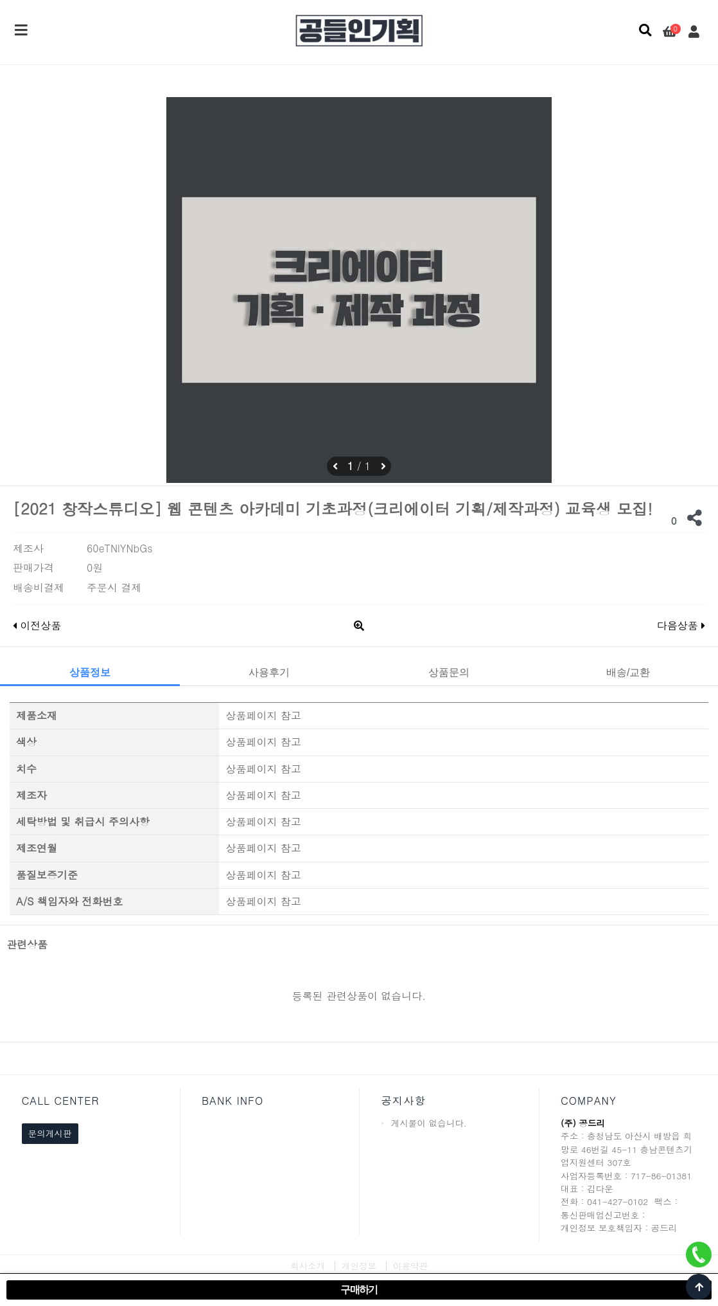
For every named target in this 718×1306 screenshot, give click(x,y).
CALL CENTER (61, 1100)
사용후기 (269, 672)
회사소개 (307, 1266)
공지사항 (403, 1100)
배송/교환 (628, 672)
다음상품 (681, 625)
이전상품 (37, 625)
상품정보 (89, 672)
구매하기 (359, 1289)
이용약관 (410, 1266)
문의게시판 (50, 1133)
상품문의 (448, 672)
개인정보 (359, 1266)
